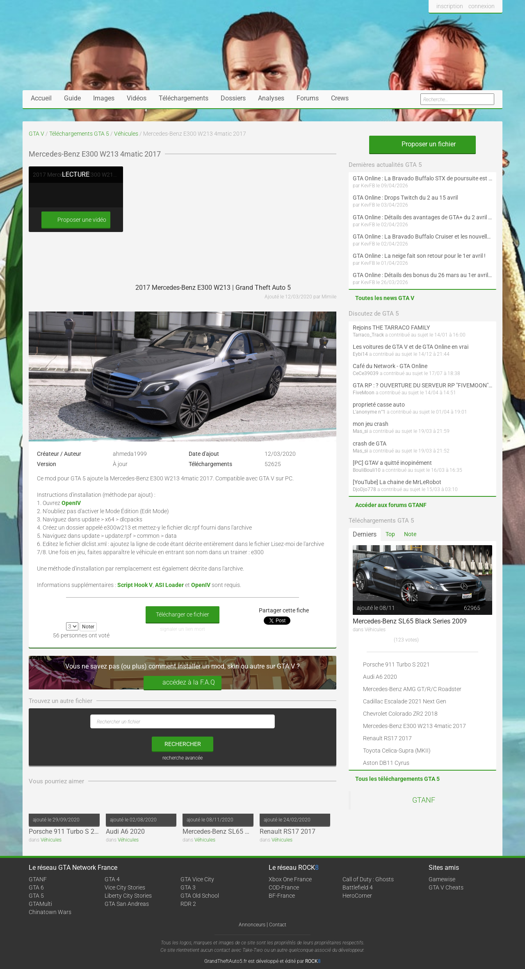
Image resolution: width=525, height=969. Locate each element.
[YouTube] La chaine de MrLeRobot (397, 482)
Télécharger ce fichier (182, 614)
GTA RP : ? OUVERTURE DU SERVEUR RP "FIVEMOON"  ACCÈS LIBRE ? (422, 385)
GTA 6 (36, 887)
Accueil (41, 98)
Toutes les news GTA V (384, 298)
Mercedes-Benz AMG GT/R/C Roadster (412, 689)
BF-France (282, 895)
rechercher (182, 744)
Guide (72, 98)
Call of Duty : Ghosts (368, 879)
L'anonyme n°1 (369, 412)
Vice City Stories (125, 887)
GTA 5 (36, 895)
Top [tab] (390, 534)
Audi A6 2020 (125, 831)
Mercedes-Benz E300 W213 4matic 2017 (414, 726)
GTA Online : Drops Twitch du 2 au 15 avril (405, 197)
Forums (308, 98)
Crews (340, 98)
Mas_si (360, 431)
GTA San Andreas (127, 904)
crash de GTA (369, 443)
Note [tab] (410, 534)
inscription (449, 6)
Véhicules (126, 133)
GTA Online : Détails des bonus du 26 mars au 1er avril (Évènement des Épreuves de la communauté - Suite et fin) (422, 275)
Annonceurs (252, 925)
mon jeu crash (370, 424)
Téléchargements (183, 98)
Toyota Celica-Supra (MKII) (397, 750)
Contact (277, 925)
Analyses (271, 98)
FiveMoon (363, 393)
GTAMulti (40, 904)
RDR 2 (188, 904)
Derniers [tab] (365, 534)
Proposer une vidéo (76, 219)
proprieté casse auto (379, 404)
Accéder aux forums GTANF (391, 505)
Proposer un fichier (422, 144)
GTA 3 (188, 887)
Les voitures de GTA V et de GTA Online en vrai (410, 346)
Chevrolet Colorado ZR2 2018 (400, 713)
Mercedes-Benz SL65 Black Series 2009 (240, 831)
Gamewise (442, 879)
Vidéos (136, 98)
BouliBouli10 (367, 470)
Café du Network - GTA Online (390, 366)
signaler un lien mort (182, 629)
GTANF (423, 800)
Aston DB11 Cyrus (386, 763)
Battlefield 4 (357, 887)
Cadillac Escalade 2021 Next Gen (404, 701)
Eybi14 (360, 354)
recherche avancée (182, 758)
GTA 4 (112, 879)
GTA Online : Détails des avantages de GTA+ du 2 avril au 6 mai (422, 217)
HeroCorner (357, 895)
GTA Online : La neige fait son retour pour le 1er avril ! (419, 255)
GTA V (36, 133)
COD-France (284, 887)
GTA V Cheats (446, 887)
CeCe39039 (366, 373)
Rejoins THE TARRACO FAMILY (391, 327)
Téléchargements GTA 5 (79, 133)
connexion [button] (481, 6)
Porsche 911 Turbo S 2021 (67, 831)
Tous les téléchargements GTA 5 (397, 779)
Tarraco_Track (368, 335)
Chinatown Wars (50, 912)
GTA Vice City (197, 879)
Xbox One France (290, 879)
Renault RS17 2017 (287, 831)
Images (103, 98)
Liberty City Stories (128, 895)
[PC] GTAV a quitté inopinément (392, 462)
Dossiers (233, 98)
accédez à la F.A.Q (182, 682)
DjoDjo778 (364, 489)
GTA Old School (199, 895)
